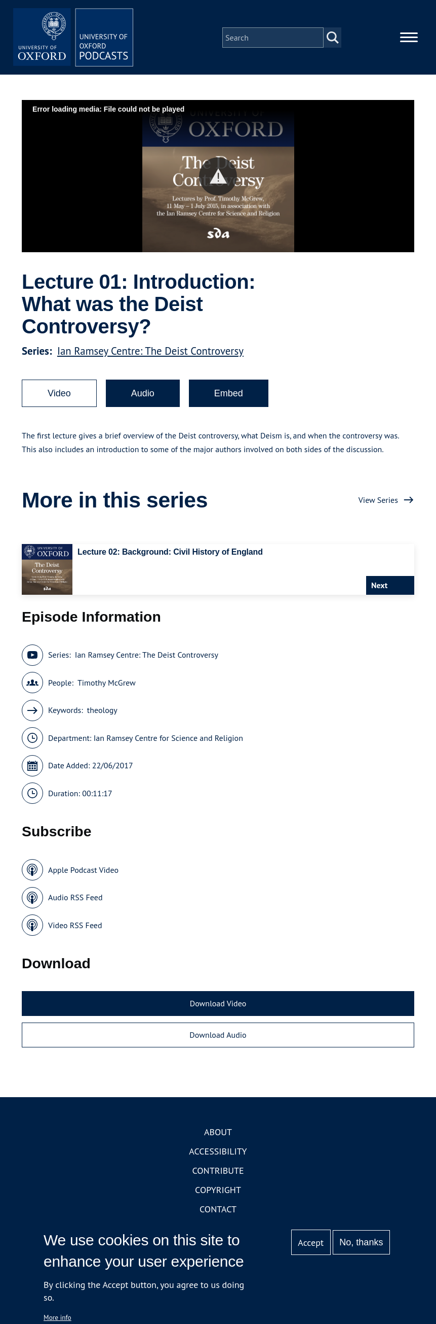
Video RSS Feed (75, 926)
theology (102, 711)
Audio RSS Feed (75, 898)
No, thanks (361, 1242)
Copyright (218, 1191)
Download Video (218, 1004)
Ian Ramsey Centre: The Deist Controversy (150, 351)
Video (59, 394)
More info (57, 1317)
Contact (218, 1210)
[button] (218, 177)
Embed (228, 394)
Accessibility (218, 1152)
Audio (142, 394)
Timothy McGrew (106, 683)
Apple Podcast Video (83, 870)
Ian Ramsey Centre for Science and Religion (168, 738)
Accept (311, 1242)
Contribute (218, 1171)
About (218, 1133)
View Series (378, 500)
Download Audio (217, 1035)
